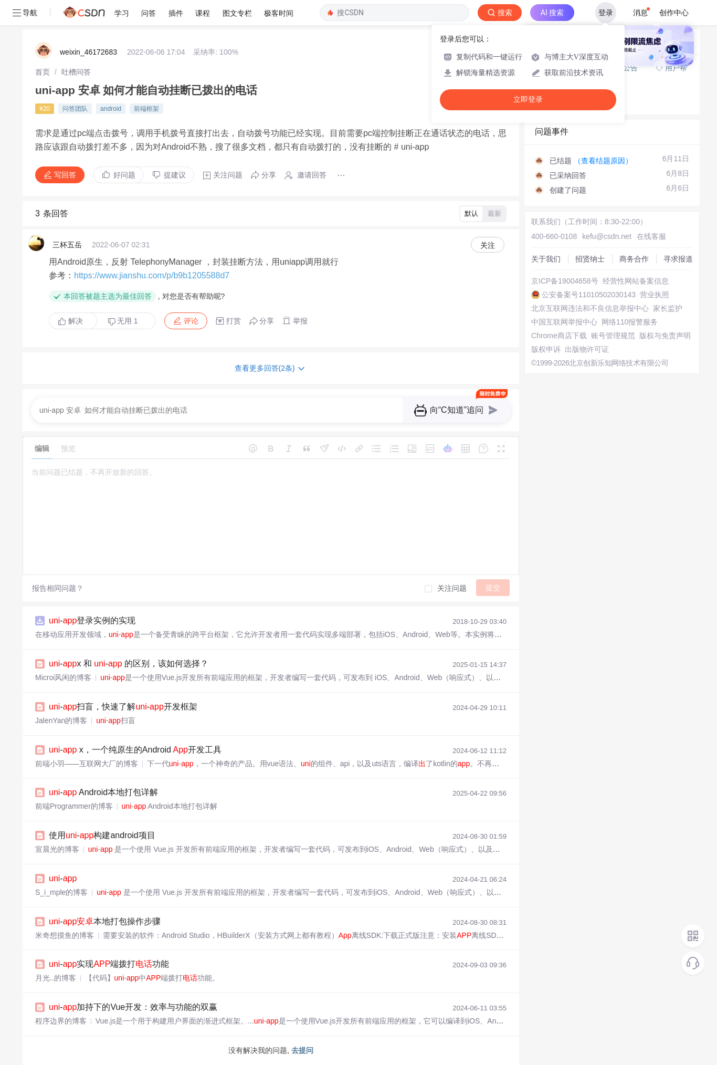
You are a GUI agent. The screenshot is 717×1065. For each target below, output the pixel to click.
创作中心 (674, 12)
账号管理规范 (613, 335)
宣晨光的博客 (57, 849)
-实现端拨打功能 (109, 963)
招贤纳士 (590, 259)
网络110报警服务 (630, 322)
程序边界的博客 (61, 1021)
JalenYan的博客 (61, 720)
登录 (605, 12)
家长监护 (667, 308)
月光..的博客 (55, 978)
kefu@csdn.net (606, 236)
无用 (123, 321)
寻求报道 (678, 259)
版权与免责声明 (665, 335)
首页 (42, 72)
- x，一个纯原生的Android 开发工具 (135, 749)
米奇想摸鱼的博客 (64, 935)
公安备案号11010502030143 (589, 294)
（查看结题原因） (603, 160)
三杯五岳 (67, 245)
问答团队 (75, 108)
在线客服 (651, 236)
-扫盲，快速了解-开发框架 (123, 706)
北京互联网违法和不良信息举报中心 (590, 308)
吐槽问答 (76, 72)
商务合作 (634, 259)
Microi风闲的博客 (63, 677)
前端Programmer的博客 (74, 806)
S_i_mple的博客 (61, 892)
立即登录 (528, 99)
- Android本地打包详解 (103, 792)
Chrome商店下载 (559, 335)
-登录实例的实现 (92, 620)
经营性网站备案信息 (636, 281)
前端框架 (146, 108)
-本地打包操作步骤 (105, 921)
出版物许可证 (587, 349)
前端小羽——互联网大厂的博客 (86, 763)
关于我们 (546, 259)
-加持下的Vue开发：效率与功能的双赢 (133, 1007)
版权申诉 (546, 349)
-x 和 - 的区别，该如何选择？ (128, 663)
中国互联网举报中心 (564, 322)
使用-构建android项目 (102, 835)
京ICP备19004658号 (564, 281)
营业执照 (654, 294)
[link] (42, 72)
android (110, 108)
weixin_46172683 (88, 52)
